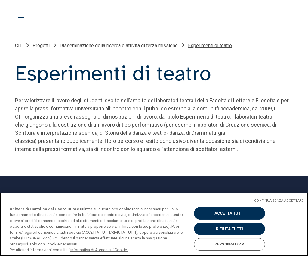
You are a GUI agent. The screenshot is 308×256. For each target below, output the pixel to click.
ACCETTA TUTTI (229, 213)
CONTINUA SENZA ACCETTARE (278, 201)
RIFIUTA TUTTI (229, 229)
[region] (154, 224)
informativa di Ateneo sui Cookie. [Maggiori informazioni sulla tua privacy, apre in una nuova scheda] (99, 250)
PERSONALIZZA (229, 244)
